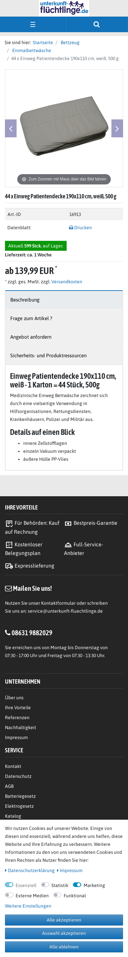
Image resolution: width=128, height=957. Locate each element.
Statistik (59, 885)
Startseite (42, 42)
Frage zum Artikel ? (31, 318)
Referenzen (17, 717)
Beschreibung (24, 300)
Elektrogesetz (19, 806)
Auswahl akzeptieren (64, 933)
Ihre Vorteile (18, 707)
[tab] (64, 299)
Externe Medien (32, 895)
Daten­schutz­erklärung (30, 870)
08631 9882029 (32, 633)
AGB (9, 786)
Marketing (94, 885)
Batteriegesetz (20, 796)
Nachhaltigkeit (20, 727)
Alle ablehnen (64, 946)
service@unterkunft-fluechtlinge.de (65, 611)
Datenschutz (18, 776)
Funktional (75, 895)
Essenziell (26, 885)
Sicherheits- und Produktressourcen (48, 355)
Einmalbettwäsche (31, 50)
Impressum (16, 737)
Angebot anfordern (30, 337)
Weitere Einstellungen (28, 906)
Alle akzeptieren (64, 920)
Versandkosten (66, 281)
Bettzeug (70, 42)
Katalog (13, 816)
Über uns (14, 697)
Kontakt (13, 766)
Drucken (80, 227)
